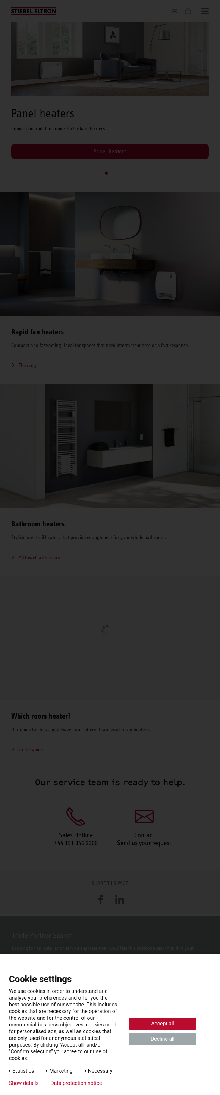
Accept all (162, 1023)
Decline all (163, 1039)
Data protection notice (76, 1083)
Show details (24, 1083)
